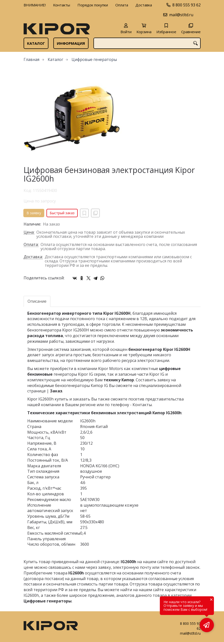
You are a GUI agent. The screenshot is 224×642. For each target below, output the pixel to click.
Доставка (143, 4)
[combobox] (147, 43)
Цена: (29, 232)
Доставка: (33, 257)
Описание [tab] (37, 301)
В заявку (34, 213)
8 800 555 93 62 (186, 5)
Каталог (36, 43)
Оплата (121, 4)
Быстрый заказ (62, 213)
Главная (31, 59)
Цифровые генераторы (94, 59)
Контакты (61, 4)
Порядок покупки (92, 4)
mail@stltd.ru (181, 14)
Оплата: (31, 245)
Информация (71, 43)
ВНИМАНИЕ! (35, 4)
